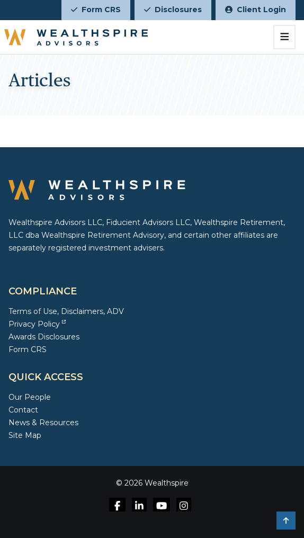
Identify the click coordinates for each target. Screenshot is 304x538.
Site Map (24, 435)
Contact (23, 410)
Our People (29, 397)
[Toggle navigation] (284, 37)
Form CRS (96, 9)
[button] (286, 521)
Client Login (255, 9)
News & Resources (43, 422)
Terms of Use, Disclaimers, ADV (66, 311)
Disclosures (173, 9)
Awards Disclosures (43, 337)
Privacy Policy (37, 324)
